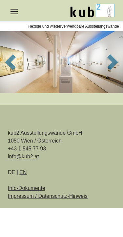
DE (12, 172)
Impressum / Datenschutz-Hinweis (48, 196)
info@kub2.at (23, 156)
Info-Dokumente (26, 188)
